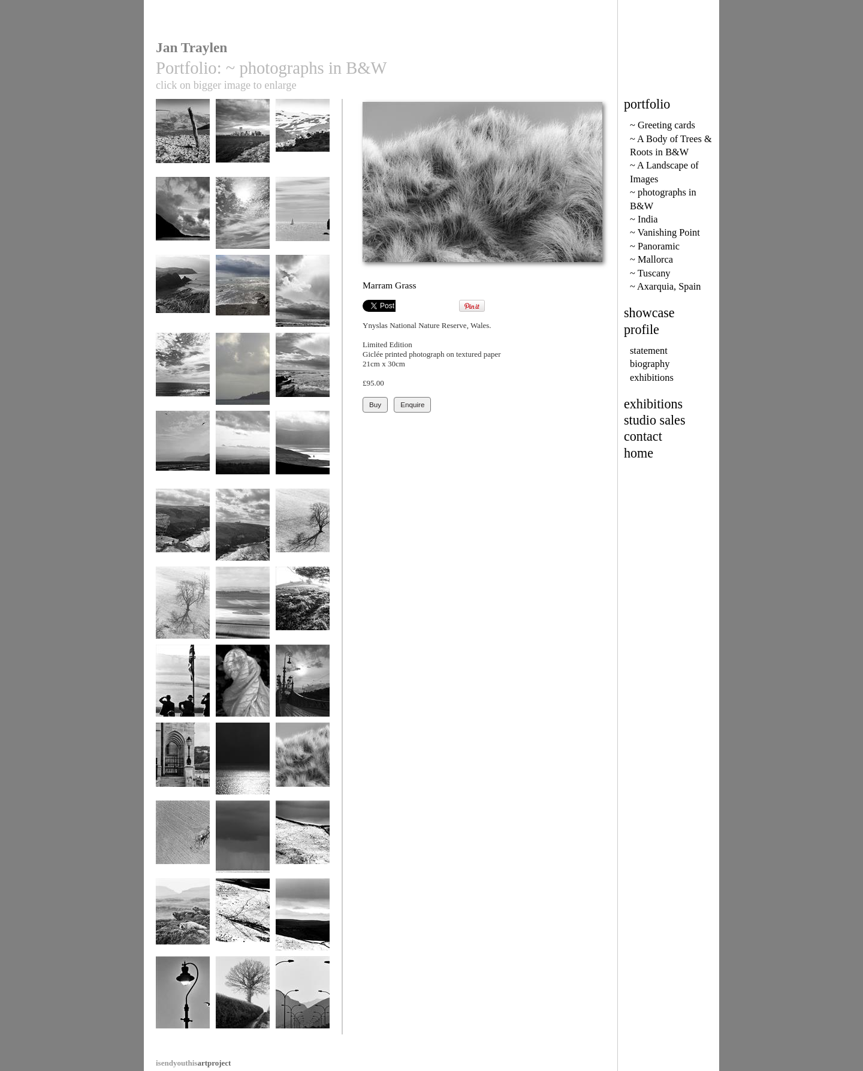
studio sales (655, 420)
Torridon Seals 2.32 (183, 924)
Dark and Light (243, 764)
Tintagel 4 (243, 530)
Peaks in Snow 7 (303, 920)
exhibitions (652, 377)
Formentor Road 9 (303, 998)
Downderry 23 (243, 296)
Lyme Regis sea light (183, 1002)
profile (641, 329)
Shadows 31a (303, 530)
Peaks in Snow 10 (303, 842)
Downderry (303, 374)
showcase (649, 312)
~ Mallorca (651, 259)
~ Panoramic (655, 246)
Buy (375, 404)
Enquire (412, 404)
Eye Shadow (183, 842)
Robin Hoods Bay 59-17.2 (183, 457)
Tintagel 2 (183, 530)
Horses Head (303, 218)
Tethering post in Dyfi (183, 145)
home (638, 453)
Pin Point (243, 374)
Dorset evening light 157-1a (303, 612)
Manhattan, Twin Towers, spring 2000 (243, 149)
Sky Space (183, 374)
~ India (644, 219)
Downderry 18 (243, 842)
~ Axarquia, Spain (665, 286)
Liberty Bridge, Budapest (303, 690)
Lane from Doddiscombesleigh (243, 1002)
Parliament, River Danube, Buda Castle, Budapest (183, 773)
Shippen (183, 296)
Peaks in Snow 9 (243, 920)
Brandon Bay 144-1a (303, 457)
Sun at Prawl (243, 218)
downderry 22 (303, 296)
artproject (193, 1062)
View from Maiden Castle (243, 612)
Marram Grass (303, 764)
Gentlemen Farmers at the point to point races (183, 695)
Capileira (303, 140)
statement (649, 350)
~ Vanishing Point (665, 232)
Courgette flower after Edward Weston (243, 695)
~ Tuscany (650, 273)
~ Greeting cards (662, 125)
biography (649, 363)
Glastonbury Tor (243, 452)
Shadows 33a (183, 608)
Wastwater (183, 218)
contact (643, 436)
